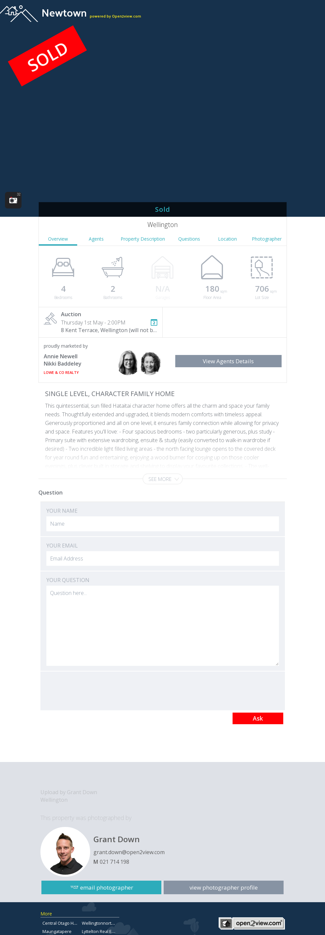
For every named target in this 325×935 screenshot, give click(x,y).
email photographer (106, 887)
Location (227, 239)
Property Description (143, 239)
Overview (58, 239)
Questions (189, 239)
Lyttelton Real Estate (102, 931)
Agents (96, 239)
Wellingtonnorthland (102, 923)
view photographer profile (224, 887)
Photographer (267, 239)
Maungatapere (57, 931)
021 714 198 (114, 861)
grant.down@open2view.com (129, 852)
